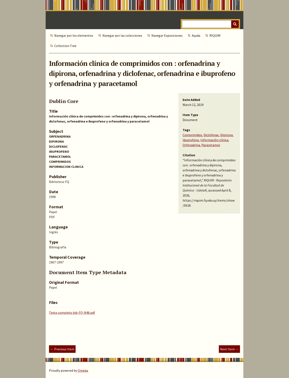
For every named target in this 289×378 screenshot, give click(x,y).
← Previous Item (62, 349)
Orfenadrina (191, 145)
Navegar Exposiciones (167, 35)
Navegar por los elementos (73, 35)
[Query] (210, 24)
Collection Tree (65, 46)
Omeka (83, 370)
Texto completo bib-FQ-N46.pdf (72, 312)
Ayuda (196, 35)
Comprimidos (192, 135)
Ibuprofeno (191, 140)
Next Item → (229, 349)
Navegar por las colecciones (122, 35)
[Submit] (235, 24)
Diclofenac (211, 135)
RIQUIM (215, 35)
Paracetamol (210, 145)
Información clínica (214, 140)
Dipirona (226, 135)
